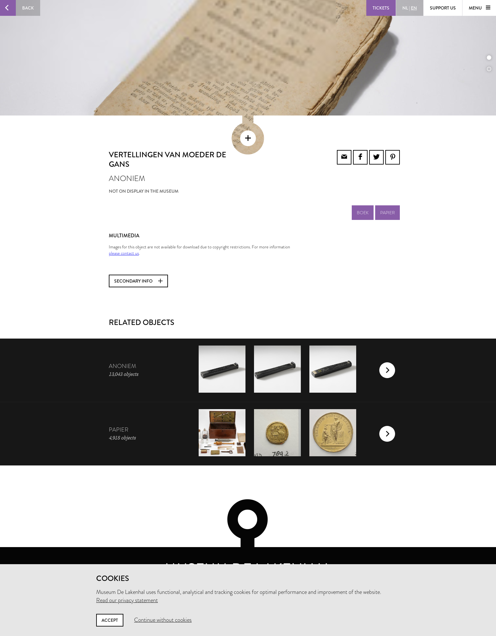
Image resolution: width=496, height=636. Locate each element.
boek (363, 194)
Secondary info (138, 262)
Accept (110, 620)
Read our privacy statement (127, 600)
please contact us (124, 234)
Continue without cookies (163, 620)
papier (387, 194)
